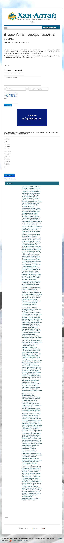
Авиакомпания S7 (32, 402)
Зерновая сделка (27, 239)
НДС (35, 362)
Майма (40, 455)
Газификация (26, 234)
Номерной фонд (26, 423)
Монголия (7, 154)
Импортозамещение (27, 201)
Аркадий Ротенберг (27, 428)
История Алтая (28, 407)
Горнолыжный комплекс (31, 359)
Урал (23, 443)
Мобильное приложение (29, 481)
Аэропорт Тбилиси (32, 405)
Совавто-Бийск (35, 321)
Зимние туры (33, 244)
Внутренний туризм (27, 253)
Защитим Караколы (36, 221)
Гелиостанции (35, 365)
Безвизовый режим (31, 299)
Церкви (24, 476)
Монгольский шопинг (28, 316)
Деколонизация (35, 410)
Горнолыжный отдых (31, 302)
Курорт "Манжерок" (27, 360)
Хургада (39, 201)
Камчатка (34, 304)
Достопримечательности (29, 408)
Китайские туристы (35, 349)
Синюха (29, 357)
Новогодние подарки (28, 292)
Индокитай (33, 369)
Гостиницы (31, 206)
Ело (37, 408)
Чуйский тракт (38, 314)
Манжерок (25, 496)
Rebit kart (37, 383)
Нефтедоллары (35, 200)
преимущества (26, 446)
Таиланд (38, 369)
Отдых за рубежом (31, 339)
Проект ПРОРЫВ (35, 219)
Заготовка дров (26, 236)
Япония (7, 169)
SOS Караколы (37, 226)
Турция (6, 164)
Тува (37, 385)
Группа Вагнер (37, 433)
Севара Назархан (27, 214)
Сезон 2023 (38, 367)
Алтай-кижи (25, 279)
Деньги (38, 284)
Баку (28, 369)
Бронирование (35, 380)
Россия (37, 478)
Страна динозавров (27, 433)
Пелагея (35, 360)
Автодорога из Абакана (33, 251)
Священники (31, 478)
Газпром (31, 186)
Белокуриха (25, 309)
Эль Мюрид (31, 188)
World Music (34, 274)
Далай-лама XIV (31, 385)
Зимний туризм (35, 357)
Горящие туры (35, 203)
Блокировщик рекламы (28, 473)
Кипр (34, 372)
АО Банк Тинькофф (27, 470)
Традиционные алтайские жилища (31, 261)
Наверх (60, 538)
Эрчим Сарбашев (32, 307)
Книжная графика (33, 213)
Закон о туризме (30, 256)
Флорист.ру (25, 488)
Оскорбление (26, 458)
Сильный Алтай (30, 229)
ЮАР (6, 166)
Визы (27, 294)
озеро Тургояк (34, 443)
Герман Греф (36, 437)
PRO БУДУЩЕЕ (26, 211)
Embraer (24, 403)
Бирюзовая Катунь (27, 427)
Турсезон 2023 (30, 370)
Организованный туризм (31, 352)
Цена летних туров (31, 342)
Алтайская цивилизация (29, 284)
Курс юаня (28, 200)
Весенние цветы (33, 488)
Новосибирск (37, 296)
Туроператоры (29, 362)
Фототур (27, 443)
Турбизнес (25, 188)
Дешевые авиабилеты (28, 243)
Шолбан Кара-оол (35, 258)
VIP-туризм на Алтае (28, 228)
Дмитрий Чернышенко (28, 216)
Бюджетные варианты (28, 417)
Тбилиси (28, 195)
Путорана (25, 190)
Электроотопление (31, 364)
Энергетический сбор (28, 208)
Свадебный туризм (27, 485)
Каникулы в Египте (31, 340)
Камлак (30, 496)
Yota (25, 499)
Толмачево (25, 400)
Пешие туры (33, 337)
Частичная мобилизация (29, 205)
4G (23, 499)
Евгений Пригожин (27, 435)
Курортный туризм (35, 325)
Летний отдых (26, 337)
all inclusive (37, 332)
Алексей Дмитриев (30, 210)
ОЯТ (29, 218)
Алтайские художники (34, 317)
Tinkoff (37, 445)
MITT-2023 (39, 342)
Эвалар (24, 374)
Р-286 (40, 440)
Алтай (35, 233)
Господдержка (26, 259)
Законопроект (34, 420)
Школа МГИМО (30, 430)
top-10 (29, 388)
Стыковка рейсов (32, 403)
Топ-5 (35, 397)
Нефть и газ (37, 238)
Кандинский (31, 190)
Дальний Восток (36, 330)
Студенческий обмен (28, 397)
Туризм (36, 186)
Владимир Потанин (36, 390)
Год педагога (30, 476)
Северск (24, 219)
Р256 (29, 321)
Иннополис (32, 231)
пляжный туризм (36, 438)
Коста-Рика (8, 151)
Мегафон (38, 498)
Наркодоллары (26, 349)
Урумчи (33, 322)
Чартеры (37, 335)
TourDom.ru (25, 375)
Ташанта (32, 324)
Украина (24, 405)
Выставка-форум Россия (35, 460)
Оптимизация (26, 306)
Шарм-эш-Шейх (26, 203)
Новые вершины (37, 427)
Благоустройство (30, 311)
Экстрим (36, 440)
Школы (37, 475)
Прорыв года (25, 344)
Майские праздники (35, 379)
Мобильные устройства (28, 383)
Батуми (29, 355)
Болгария (31, 375)
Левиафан (31, 398)
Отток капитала (37, 286)
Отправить (8, 105)
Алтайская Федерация (35, 413)
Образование (31, 475)
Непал (6, 156)
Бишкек (38, 193)
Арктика (30, 330)
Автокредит (30, 465)
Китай (6, 149)
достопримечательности (29, 498)
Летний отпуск (35, 415)
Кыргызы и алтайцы (34, 282)
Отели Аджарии (35, 354)
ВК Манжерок (30, 233)
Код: (5, 98)
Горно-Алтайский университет (30, 392)
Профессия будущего (34, 468)
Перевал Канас (26, 322)
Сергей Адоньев (30, 345)
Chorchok (27, 276)
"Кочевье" (25, 321)
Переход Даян (26, 324)
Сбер (23, 359)
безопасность (26, 448)
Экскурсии (28, 410)
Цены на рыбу (30, 329)
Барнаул (33, 211)
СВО (23, 286)
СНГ (31, 191)
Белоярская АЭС (36, 218)
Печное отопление (35, 234)
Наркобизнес (25, 347)
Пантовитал (30, 289)
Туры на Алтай (33, 312)
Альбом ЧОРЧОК (35, 276)
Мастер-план (35, 461)
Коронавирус (25, 350)
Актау (28, 418)
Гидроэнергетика (27, 365)
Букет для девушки (33, 486)
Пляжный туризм (27, 415)
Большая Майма (26, 461)
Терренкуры (25, 312)
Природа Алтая (26, 221)
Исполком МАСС (34, 344)
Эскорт (39, 423)
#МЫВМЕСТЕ (36, 269)
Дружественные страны (28, 301)
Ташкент (38, 210)
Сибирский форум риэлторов (30, 495)
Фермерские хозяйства (28, 334)
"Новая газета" (33, 347)
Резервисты (25, 196)
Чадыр (35, 263)
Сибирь (39, 483)
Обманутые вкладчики (32, 374)
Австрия (7, 139)
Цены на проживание (33, 422)
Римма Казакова (26, 266)
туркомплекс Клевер (28, 249)
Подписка (36, 241)
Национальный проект (28, 335)
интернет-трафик (31, 499)
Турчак (39, 493)
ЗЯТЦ (28, 219)
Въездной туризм (32, 483)
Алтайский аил (26, 264)
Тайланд (7, 161)
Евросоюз (31, 238)
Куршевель (25, 463)
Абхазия (24, 418)
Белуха (24, 345)
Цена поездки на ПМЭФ (35, 425)
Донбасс (31, 287)
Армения (24, 369)
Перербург (34, 423)
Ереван (24, 195)
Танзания (7, 159)
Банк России (25, 287)
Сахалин (24, 332)
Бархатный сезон (27, 193)
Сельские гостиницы (28, 263)
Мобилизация (29, 286)
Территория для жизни (28, 271)
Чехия (37, 324)
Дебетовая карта (30, 445)
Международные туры (28, 395)
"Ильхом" (35, 319)
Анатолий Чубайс (27, 438)
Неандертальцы (26, 455)
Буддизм (24, 385)
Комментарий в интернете (29, 456)
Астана (34, 193)
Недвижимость (33, 493)
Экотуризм (35, 490)
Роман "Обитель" (36, 480)
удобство (32, 446)
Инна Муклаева (26, 274)
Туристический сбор (35, 418)
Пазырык (38, 372)
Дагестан (39, 441)
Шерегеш (24, 304)
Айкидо (40, 319)
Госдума (30, 372)
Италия (24, 370)
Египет (6, 141)
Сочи (32, 296)
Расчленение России (28, 412)
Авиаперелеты (36, 191)
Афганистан (32, 294)
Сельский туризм (35, 259)
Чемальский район (27, 223)
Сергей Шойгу (26, 387)
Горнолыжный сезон (36, 248)
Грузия (38, 403)
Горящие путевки (30, 432)
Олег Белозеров (34, 272)
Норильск (37, 188)
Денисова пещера (36, 453)
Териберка (37, 398)
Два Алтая (25, 297)
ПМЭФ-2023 (25, 425)
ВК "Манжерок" (28, 437)
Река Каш (25, 330)
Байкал (29, 304)
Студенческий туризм (28, 393)
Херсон (34, 239)
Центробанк (29, 198)
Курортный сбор (33, 309)
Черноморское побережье (29, 377)
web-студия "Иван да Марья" (18, 540)
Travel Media (30, 241)
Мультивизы (37, 375)
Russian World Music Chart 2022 (30, 277)
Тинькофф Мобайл (33, 471)
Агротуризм (30, 332)
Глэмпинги (25, 440)
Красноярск (25, 186)
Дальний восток (26, 380)
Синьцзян (37, 329)
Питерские (29, 490)
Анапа (36, 417)
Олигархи (31, 196)
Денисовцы (34, 455)
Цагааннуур (38, 322)
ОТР (31, 264)
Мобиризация (35, 195)
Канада (7, 146)
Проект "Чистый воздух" (29, 367)
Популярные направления (29, 441)
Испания (7, 144)
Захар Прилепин (26, 480)
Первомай (25, 382)
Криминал (31, 440)
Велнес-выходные (27, 327)
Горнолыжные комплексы (29, 246)
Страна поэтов (37, 264)
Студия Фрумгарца (27, 319)
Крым (39, 186)
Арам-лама (33, 387)
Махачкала (31, 297)
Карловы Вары (26, 325)
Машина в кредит (30, 466)
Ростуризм (35, 214)
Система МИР (32, 382)
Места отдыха (26, 420)
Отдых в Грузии (26, 354)
